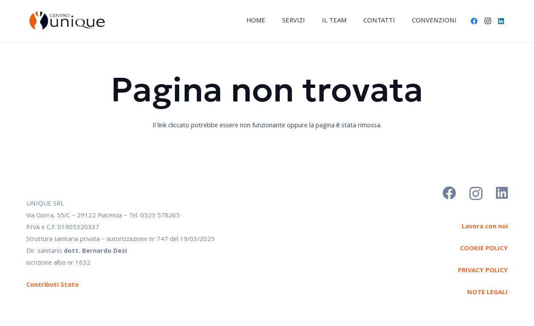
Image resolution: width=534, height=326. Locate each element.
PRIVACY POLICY (483, 271)
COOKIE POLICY (484, 249)
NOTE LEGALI (487, 293)
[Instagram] (487, 21)
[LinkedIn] (501, 21)
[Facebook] (474, 21)
